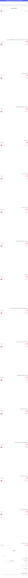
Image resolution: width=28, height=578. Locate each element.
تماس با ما (26, 564)
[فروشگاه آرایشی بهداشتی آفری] (14, 2)
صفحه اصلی (26, 561)
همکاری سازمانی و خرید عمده (24, 566)
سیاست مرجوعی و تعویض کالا (24, 565)
